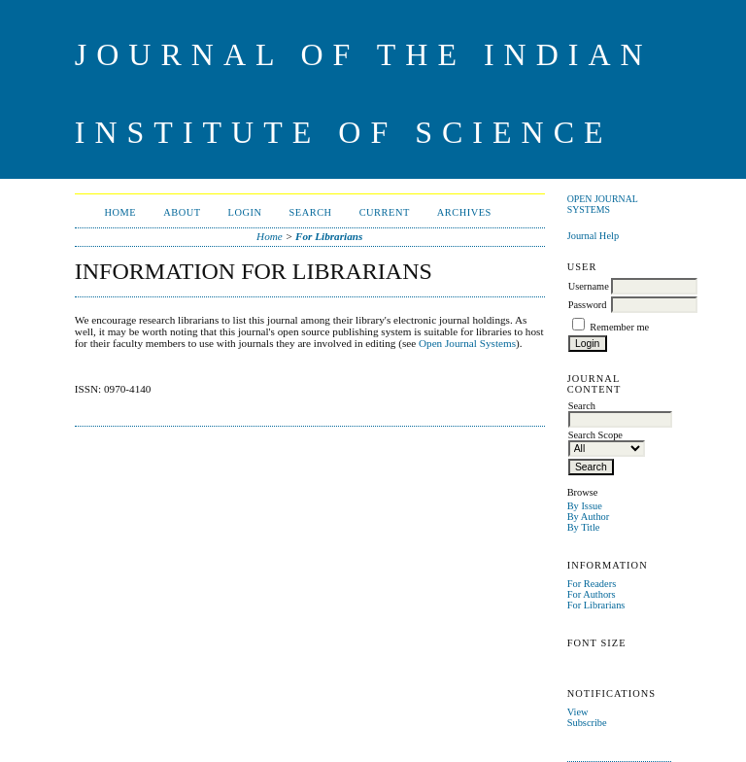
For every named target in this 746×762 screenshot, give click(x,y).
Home (121, 212)
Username (588, 286)
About (181, 212)
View (578, 712)
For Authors (591, 594)
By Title (583, 527)
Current (384, 212)
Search (310, 212)
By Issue (584, 506)
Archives (464, 212)
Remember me (619, 327)
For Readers (592, 583)
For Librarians (596, 605)
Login (245, 212)
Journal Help (593, 235)
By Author (588, 516)
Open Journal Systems (602, 204)
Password (587, 304)
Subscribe (587, 722)
